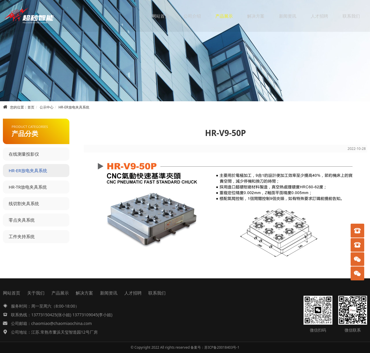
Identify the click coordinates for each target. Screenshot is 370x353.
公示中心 (46, 107)
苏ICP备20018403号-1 (221, 347)
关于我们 (36, 293)
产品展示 (224, 16)
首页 (30, 107)
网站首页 (160, 16)
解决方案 (255, 16)
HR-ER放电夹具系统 (73, 107)
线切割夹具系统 (24, 203)
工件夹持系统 (22, 236)
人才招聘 (319, 16)
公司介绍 (192, 16)
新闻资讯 (287, 16)
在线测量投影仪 (24, 154)
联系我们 (351, 16)
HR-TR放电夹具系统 (28, 187)
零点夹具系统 (22, 220)
